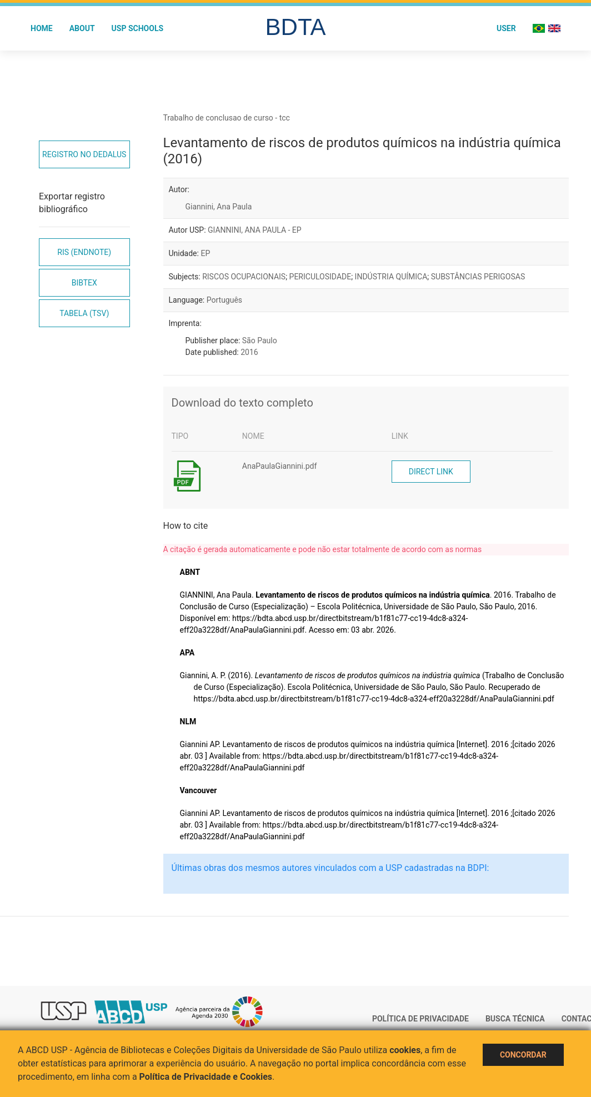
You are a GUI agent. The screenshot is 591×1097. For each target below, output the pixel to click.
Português (224, 299)
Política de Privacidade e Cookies (206, 1076)
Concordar (523, 1054)
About (82, 28)
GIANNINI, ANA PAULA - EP (255, 230)
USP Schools (138, 28)
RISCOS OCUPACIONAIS (244, 276)
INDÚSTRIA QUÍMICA (391, 276)
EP (205, 253)
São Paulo (259, 340)
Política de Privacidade (420, 1018)
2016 (249, 352)
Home (42, 28)
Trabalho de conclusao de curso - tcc (226, 117)
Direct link (431, 471)
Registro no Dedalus (84, 154)
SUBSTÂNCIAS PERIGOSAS (478, 276)
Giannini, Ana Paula (219, 206)
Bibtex (84, 282)
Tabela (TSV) (84, 313)
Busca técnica (515, 1018)
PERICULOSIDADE (320, 276)
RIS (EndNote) (84, 252)
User (506, 28)
